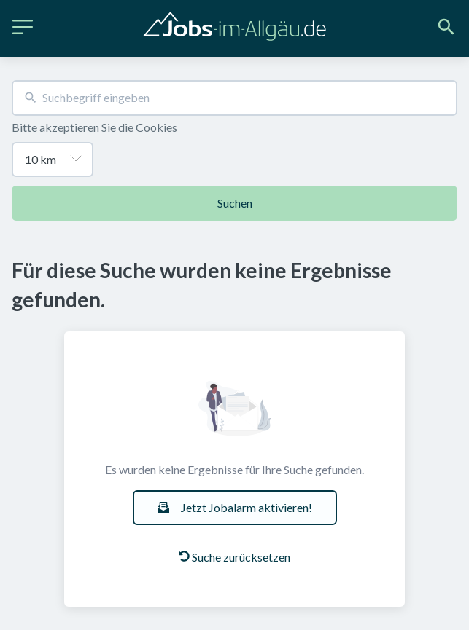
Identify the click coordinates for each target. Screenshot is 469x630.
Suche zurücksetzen (234, 557)
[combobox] (234, 98)
